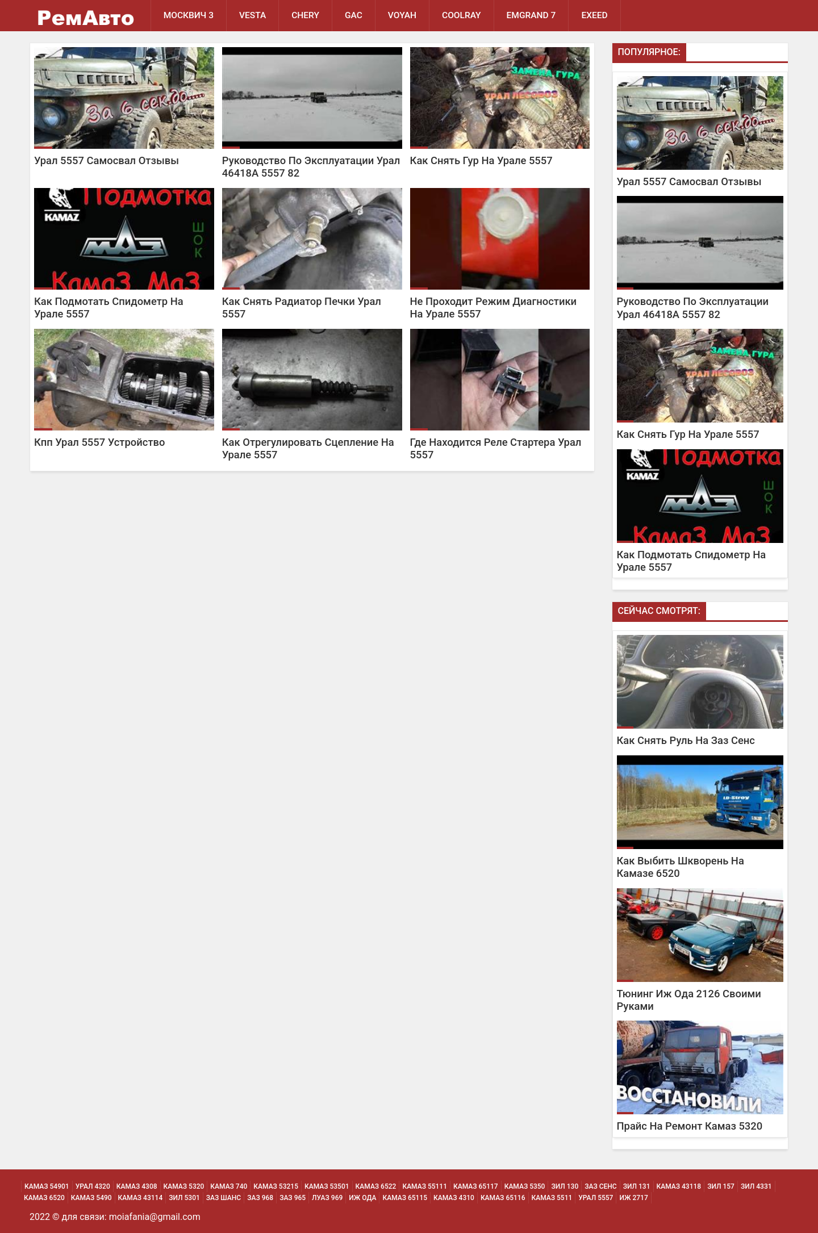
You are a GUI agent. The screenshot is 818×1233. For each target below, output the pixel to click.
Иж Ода (362, 1198)
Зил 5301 (184, 1198)
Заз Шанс (223, 1198)
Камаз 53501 (326, 1186)
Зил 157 (720, 1186)
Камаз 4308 (136, 1186)
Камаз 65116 (503, 1198)
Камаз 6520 (44, 1198)
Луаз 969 (327, 1198)
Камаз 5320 (184, 1186)
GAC (353, 15)
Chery (305, 15)
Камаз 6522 (376, 1186)
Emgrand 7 (531, 15)
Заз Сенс (600, 1186)
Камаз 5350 (524, 1186)
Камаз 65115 (404, 1198)
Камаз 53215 (275, 1186)
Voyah (402, 15)
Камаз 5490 (91, 1198)
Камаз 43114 (140, 1198)
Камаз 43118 (679, 1186)
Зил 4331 (756, 1186)
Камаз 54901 (46, 1186)
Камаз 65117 (475, 1186)
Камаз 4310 (453, 1198)
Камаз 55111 (424, 1186)
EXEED (594, 15)
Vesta (252, 15)
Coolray (461, 15)
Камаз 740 (228, 1186)
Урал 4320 (93, 1186)
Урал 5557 (595, 1198)
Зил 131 (636, 1186)
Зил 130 (564, 1186)
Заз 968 (260, 1198)
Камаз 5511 (552, 1198)
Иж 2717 (633, 1198)
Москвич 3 (189, 15)
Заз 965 (292, 1198)
